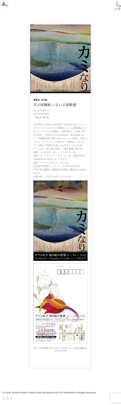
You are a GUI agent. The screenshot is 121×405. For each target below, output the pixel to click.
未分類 (44, 100)
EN (117, 6)
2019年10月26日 (41, 114)
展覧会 (36, 100)
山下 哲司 (41, 110)
